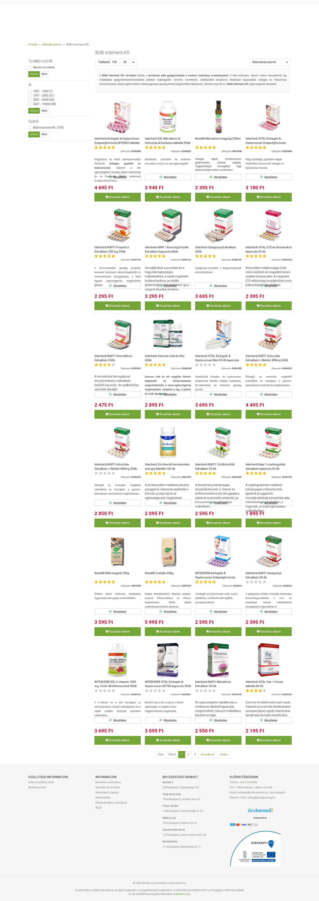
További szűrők (40, 61)
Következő (208, 754)
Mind (44, 74)
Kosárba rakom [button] (117, 197)
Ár (30, 85)
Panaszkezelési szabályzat (111, 802)
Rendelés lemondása (107, 787)
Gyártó (33, 121)
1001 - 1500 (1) (43, 91)
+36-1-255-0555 (248, 782)
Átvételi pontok (37, 787)
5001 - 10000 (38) (44, 104)
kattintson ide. (182, 894)
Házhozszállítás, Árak (41, 782)
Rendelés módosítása (108, 782)
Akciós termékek (44, 67)
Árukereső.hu (260, 818)
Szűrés (34, 74)
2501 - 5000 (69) (43, 99)
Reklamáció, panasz (107, 792)
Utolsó (224, 754)
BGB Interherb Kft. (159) (48, 127)
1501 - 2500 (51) (43, 95)
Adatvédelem (103, 797)
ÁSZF (98, 807)
